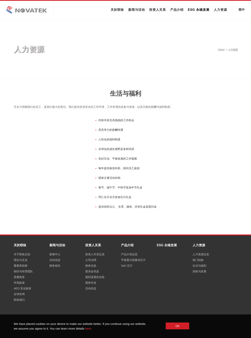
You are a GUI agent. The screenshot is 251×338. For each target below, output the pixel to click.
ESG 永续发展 (198, 9)
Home (221, 49)
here (88, 328)
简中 (241, 9)
